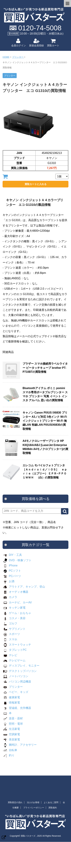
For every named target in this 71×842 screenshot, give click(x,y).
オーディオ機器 (15, 591)
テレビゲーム (14, 660)
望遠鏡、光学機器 (17, 707)
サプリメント (14, 628)
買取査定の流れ (15, 802)
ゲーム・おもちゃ (17, 613)
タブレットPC (15, 649)
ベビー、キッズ (15, 692)
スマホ (10, 639)
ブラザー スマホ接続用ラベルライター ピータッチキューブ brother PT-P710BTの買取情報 (45, 367)
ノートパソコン (15, 676)
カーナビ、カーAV (17, 602)
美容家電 (11, 739)
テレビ (10, 655)
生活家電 (11, 728)
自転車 (10, 750)
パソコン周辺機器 (17, 681)
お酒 (8, 581)
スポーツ (11, 634)
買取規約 (52, 807)
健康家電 (11, 697)
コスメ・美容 (14, 618)
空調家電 (11, 734)
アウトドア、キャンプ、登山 (24, 586)
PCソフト (12, 570)
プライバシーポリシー (33, 807)
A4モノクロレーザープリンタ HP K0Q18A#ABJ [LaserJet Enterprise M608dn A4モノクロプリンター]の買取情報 (45, 446)
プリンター (13, 686)
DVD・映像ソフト (17, 560)
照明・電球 (13, 723)
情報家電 (11, 702)
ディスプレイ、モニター (21, 665)
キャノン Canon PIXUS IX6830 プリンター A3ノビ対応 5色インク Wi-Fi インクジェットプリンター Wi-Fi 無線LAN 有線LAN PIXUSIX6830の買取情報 (45, 420)
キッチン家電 (14, 607)
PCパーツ (12, 576)
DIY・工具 (12, 554)
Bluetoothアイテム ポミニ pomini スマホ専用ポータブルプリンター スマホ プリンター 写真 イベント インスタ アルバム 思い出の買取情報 (45, 394)
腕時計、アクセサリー (20, 744)
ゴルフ (10, 623)
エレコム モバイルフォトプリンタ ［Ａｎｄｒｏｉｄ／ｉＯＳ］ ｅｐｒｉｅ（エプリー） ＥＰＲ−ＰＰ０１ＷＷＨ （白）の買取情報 (45, 471)
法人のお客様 (33, 802)
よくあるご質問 (51, 802)
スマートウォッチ (17, 644)
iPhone (10, 565)
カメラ (10, 597)
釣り (8, 755)
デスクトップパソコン (20, 671)
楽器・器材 (13, 718)
